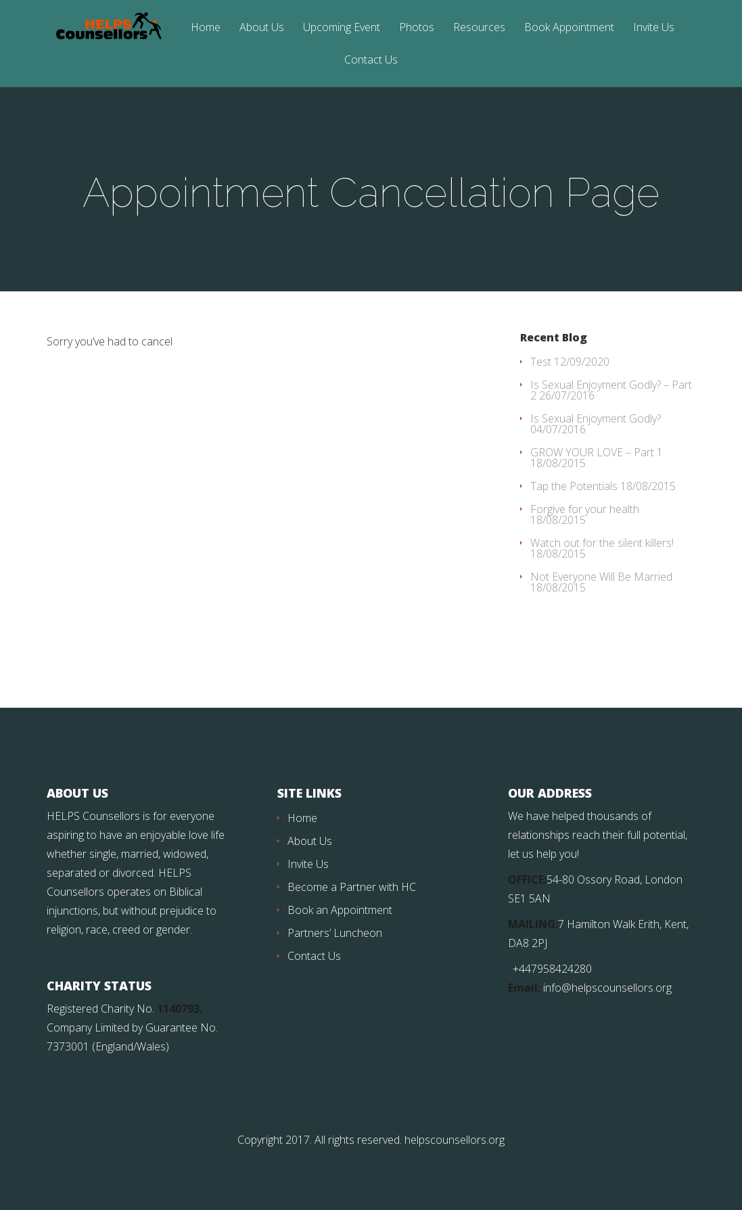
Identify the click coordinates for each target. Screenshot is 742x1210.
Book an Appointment (339, 909)
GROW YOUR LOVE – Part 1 (596, 452)
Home (206, 28)
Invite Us (653, 28)
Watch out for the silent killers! (602, 542)
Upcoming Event (341, 28)
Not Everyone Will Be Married (601, 576)
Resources (479, 28)
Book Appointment (569, 28)
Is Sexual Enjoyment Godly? (595, 418)
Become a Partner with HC (351, 886)
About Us (261, 28)
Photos (416, 28)
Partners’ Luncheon (334, 932)
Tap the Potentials (574, 486)
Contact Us (371, 60)
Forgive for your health (584, 509)
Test (540, 361)
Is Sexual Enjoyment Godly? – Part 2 (611, 390)
